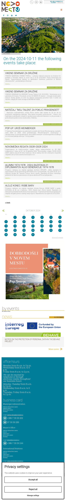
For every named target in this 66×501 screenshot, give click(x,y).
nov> (62, 210)
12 (51, 222)
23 (24, 230)
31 (33, 235)
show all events (57, 237)
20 (60, 226)
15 (15, 226)
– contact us (56, 2)
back (8, 202)
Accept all (33, 479)
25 (42, 230)
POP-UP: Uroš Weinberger (20, 128)
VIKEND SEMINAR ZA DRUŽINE (21, 73)
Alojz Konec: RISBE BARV (19, 185)
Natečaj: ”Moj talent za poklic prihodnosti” (32, 110)
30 (24, 235)
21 (6, 230)
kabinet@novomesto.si (13, 440)
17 (33, 226)
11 (42, 222)
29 (15, 235)
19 (51, 226)
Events (8, 53)
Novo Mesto (15, 6)
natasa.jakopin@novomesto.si (15, 461)
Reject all (33, 489)
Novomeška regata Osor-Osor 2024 (26, 146)
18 (42, 226)
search (32, 2)
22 (15, 230)
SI (41, 2)
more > (7, 84)
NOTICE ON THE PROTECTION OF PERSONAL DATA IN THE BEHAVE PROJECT (32, 340)
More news (54, 349)
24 (33, 230)
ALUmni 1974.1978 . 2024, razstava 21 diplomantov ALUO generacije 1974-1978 (29, 166)
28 (6, 235)
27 (60, 230)
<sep (3, 210)
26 (51, 230)
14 (6, 226)
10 (33, 222)
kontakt (36, 2)
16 (24, 226)
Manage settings (33, 495)
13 (60, 222)
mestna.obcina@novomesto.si (15, 415)
